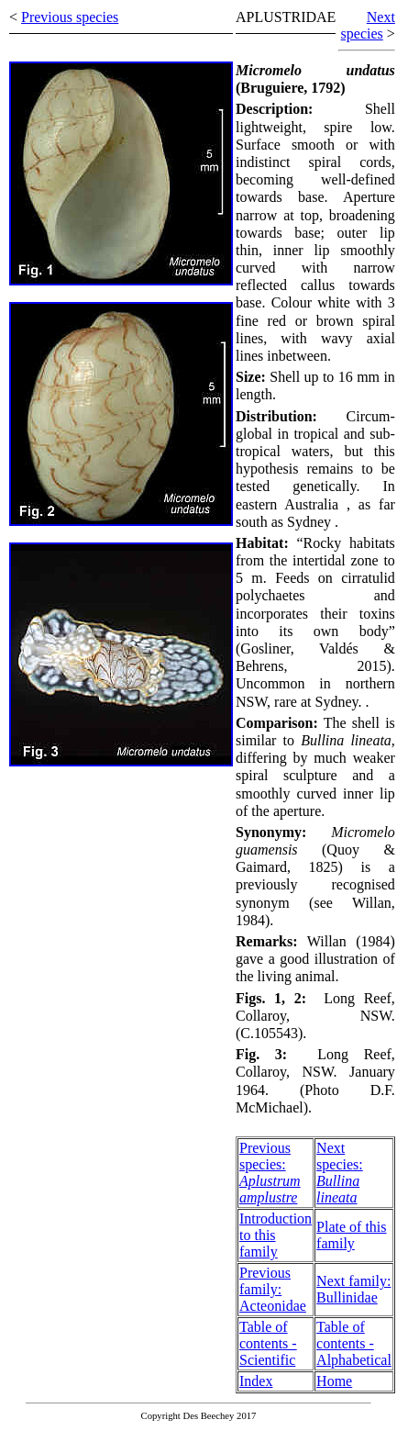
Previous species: (270, 1172)
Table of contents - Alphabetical (353, 1343)
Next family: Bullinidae (353, 1289)
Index (255, 1381)
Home (334, 1381)
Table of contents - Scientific (268, 1343)
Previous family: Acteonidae (272, 1289)
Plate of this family (351, 1235)
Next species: (339, 1172)
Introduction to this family (275, 1235)
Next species (368, 25)
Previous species (69, 17)
